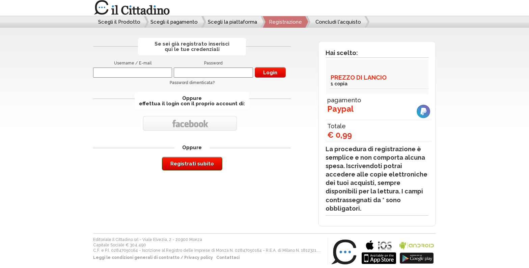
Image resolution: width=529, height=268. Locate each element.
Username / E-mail (132, 63)
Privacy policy (198, 257)
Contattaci (228, 257)
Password (213, 63)
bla (379, 251)
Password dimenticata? (192, 82)
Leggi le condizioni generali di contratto (136, 257)
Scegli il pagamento (174, 22)
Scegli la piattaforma (232, 22)
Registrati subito (192, 164)
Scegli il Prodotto (119, 22)
